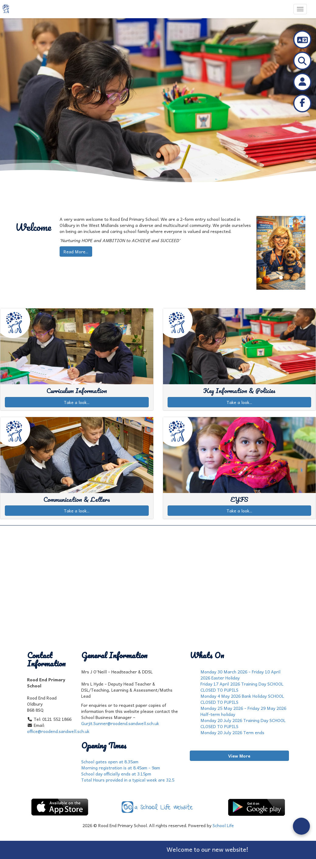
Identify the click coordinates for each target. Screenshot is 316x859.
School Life (223, 825)
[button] (260, 253)
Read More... (76, 251)
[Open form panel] (301, 826)
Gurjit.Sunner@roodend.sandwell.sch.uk (120, 723)
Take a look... (76, 402)
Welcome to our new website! (214, 849)
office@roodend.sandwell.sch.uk (58, 731)
